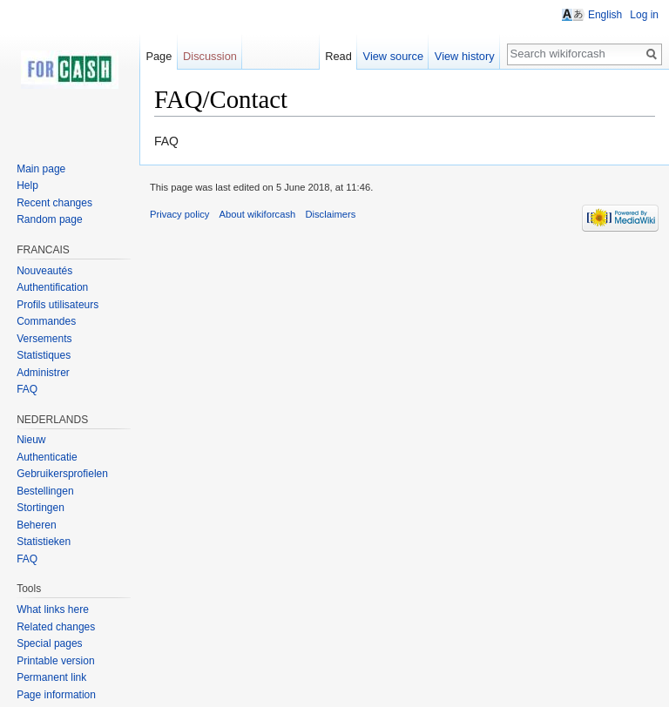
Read (338, 56)
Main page (41, 169)
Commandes (46, 321)
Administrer (43, 373)
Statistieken (44, 541)
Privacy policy (179, 214)
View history (465, 56)
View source (393, 56)
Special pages (49, 643)
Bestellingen (47, 491)
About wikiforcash (258, 214)
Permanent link (51, 677)
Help (27, 185)
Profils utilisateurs (57, 305)
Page (158, 56)
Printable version (55, 661)
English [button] (605, 15)
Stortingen (42, 508)
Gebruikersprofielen (62, 474)
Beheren (36, 525)
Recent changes (54, 203)
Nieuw (31, 440)
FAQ (27, 389)
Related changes (56, 627)
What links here (53, 609)
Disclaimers (330, 214)
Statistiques (44, 355)
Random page (49, 219)
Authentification (52, 287)
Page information (56, 695)
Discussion (210, 56)
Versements (44, 339)
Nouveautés (44, 271)
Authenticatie (47, 457)
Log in (644, 15)
